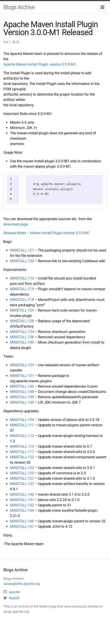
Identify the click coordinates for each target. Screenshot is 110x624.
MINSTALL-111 (22, 425)
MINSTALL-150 (22, 402)
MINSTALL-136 (22, 337)
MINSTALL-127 (22, 478)
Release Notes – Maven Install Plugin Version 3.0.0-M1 (46, 233)
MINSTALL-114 (22, 289)
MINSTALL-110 (22, 278)
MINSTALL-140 (22, 494)
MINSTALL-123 (22, 468)
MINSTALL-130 (22, 261)
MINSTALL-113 (22, 446)
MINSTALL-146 (22, 521)
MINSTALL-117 (22, 452)
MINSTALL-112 (22, 436)
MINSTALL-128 (22, 321)
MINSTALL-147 (22, 526)
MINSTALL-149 (22, 397)
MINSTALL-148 (22, 392)
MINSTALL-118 (22, 300)
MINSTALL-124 (22, 310)
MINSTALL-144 (22, 510)
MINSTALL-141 (22, 500)
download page (15, 224)
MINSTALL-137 (22, 484)
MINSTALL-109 (22, 420)
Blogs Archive (19, 7)
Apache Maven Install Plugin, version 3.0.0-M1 (39, 64)
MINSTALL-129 (22, 365)
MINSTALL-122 (22, 457)
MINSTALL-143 (22, 342)
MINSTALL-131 (22, 376)
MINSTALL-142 (22, 505)
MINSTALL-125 (22, 473)
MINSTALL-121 (22, 250)
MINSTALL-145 (22, 386)
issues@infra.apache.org (21, 584)
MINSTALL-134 (22, 332)
